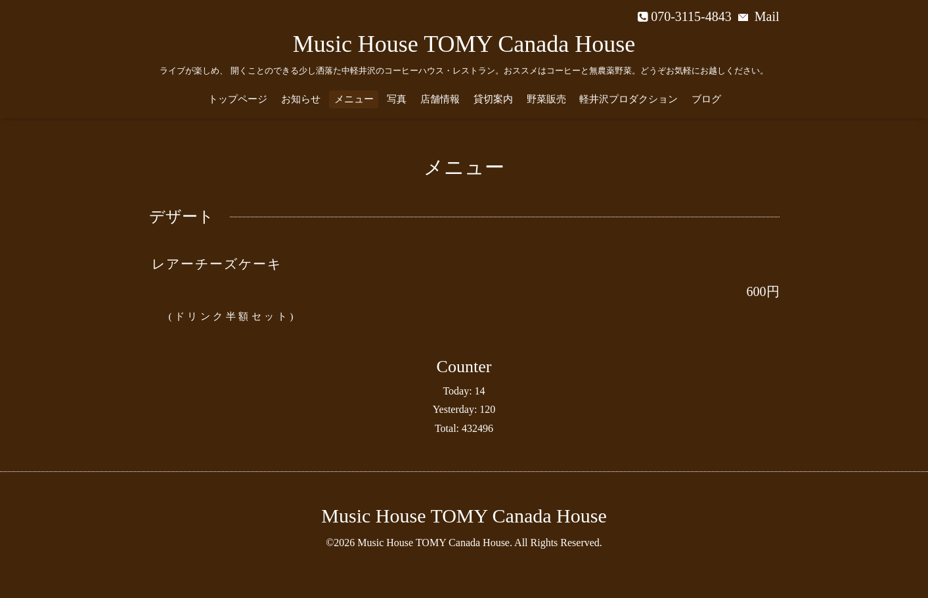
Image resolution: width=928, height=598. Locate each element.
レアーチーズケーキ (217, 264)
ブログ (706, 99)
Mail (759, 16)
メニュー (354, 99)
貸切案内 (493, 99)
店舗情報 (440, 99)
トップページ (237, 99)
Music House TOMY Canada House (464, 44)
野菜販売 (546, 99)
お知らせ (300, 99)
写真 (397, 99)
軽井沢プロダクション (628, 99)
